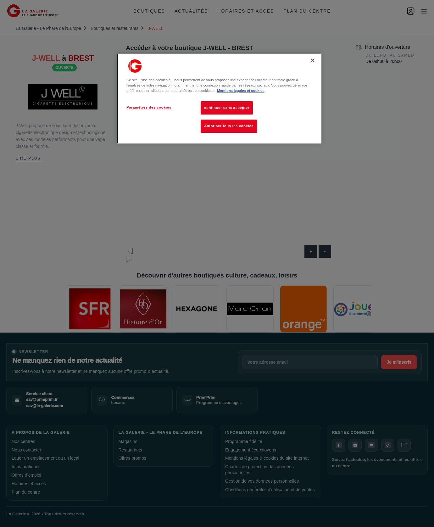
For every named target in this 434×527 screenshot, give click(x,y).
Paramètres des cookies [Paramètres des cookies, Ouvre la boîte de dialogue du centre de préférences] (148, 107)
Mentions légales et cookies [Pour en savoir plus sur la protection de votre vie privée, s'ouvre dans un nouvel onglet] (240, 91)
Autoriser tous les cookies (228, 126)
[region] (219, 98)
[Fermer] (313, 60)
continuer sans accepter (226, 107)
